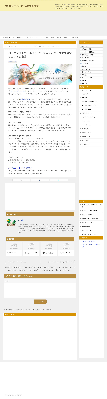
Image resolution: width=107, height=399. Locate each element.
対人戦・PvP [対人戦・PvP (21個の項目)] (86, 63)
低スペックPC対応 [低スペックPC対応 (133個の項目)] (87, 55)
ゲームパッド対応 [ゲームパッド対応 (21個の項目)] (87, 77)
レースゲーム (86, 125)
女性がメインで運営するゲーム (13, 253)
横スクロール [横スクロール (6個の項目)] (86, 69)
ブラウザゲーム (39, 46)
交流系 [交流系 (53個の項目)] (84, 66)
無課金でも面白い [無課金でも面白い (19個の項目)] (87, 49)
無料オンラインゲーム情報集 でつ (24, 5)
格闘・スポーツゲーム (89, 117)
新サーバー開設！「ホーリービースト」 (66, 253)
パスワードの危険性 (87, 214)
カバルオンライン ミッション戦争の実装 (16, 262)
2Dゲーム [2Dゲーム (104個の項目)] (85, 80)
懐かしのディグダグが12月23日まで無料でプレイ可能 (61, 262)
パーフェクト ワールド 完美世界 (20, 168)
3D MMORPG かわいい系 (90, 101)
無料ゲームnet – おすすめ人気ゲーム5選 (92, 206)
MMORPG (24, 46)
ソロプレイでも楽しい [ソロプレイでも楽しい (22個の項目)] (88, 52)
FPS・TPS (86, 121)
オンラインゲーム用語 (87, 230)
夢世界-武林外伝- (26, 99)
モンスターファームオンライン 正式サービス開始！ (48, 253)
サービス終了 (85, 140)
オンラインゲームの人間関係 (89, 210)
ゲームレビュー (86, 136)
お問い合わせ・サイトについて (90, 234)
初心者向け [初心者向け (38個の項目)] (85, 57)
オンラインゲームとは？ (88, 222)
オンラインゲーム (11, 46)
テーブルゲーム (86, 128)
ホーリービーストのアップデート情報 (31, 253)
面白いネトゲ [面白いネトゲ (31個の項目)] (86, 46)
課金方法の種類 (86, 226)
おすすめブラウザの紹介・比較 (90, 218)
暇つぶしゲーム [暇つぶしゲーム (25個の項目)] (86, 72)
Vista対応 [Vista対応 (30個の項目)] (85, 83)
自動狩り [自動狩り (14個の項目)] (84, 75)
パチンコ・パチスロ (87, 132)
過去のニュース (12, 61)
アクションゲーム (54, 46)
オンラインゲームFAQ (89, 241)
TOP (15, 37)
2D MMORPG (87, 109)
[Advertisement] (53, 23)
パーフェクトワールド (18, 91)
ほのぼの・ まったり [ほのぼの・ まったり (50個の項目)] (88, 60)
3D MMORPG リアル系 (89, 105)
